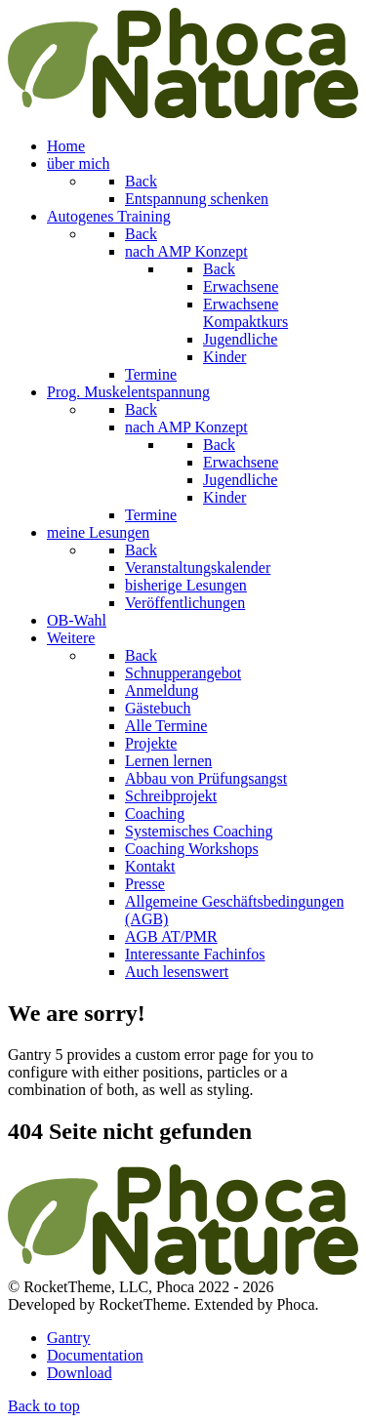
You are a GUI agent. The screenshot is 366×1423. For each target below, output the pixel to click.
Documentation (95, 1355)
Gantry (68, 1337)
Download (79, 1372)
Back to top (44, 1406)
